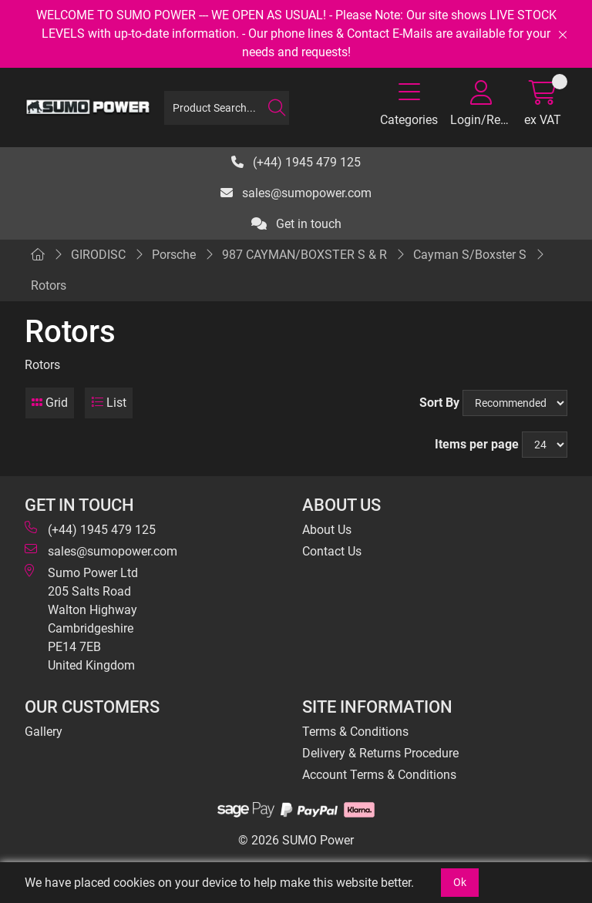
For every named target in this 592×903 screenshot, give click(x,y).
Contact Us (332, 551)
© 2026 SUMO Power (296, 840)
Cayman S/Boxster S (469, 254)
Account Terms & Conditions (379, 774)
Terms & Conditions (355, 731)
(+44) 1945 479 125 (296, 162)
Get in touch (296, 224)
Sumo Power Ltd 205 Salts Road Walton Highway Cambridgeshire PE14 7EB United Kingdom (81, 618)
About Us (327, 529)
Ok (459, 882)
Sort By (439, 402)
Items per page (477, 444)
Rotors (48, 285)
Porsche (174, 254)
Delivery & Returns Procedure (380, 753)
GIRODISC (98, 254)
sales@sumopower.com (296, 193)
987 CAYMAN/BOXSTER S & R (304, 254)
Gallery (43, 731)
